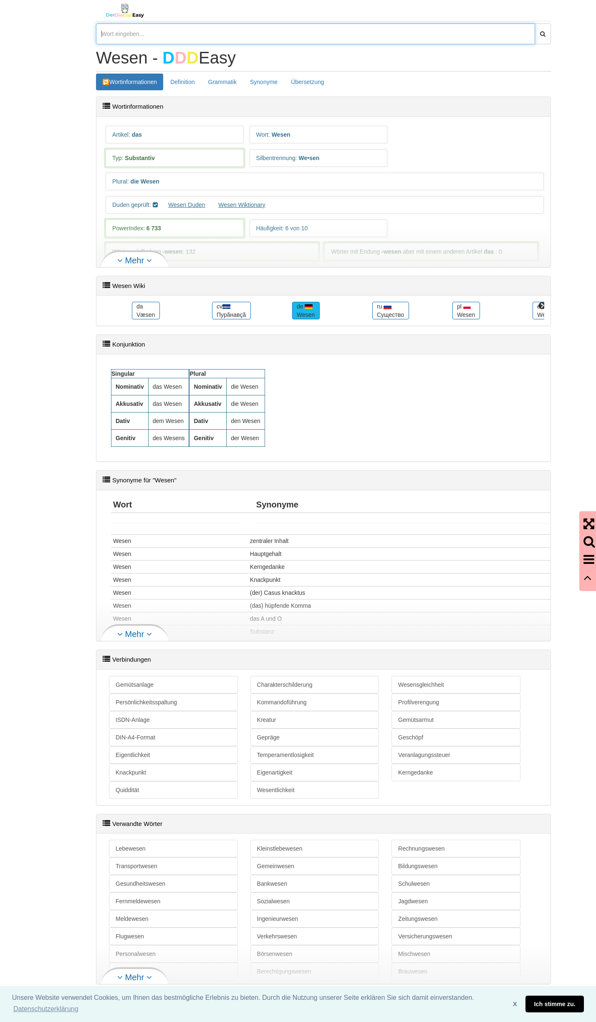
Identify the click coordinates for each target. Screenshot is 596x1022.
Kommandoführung (282, 702)
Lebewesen (131, 848)
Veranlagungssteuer (424, 755)
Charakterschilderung (285, 684)
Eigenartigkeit (275, 772)
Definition (182, 82)
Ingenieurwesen (277, 918)
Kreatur (266, 719)
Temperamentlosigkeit (285, 755)
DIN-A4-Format (135, 737)
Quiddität (127, 790)
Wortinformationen (133, 82)
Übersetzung (307, 82)
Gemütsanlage (135, 684)
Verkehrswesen (277, 936)
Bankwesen (272, 883)
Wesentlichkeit (276, 790)
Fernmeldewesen (138, 901)
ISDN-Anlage (133, 719)
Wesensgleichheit (421, 684)
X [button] (515, 1004)
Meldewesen (132, 918)
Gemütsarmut (416, 719)
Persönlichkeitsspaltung (146, 702)
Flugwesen (130, 936)
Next (542, 306)
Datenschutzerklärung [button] (45, 1008)
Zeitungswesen (417, 918)
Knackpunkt (131, 772)
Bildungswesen (417, 866)
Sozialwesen (273, 901)
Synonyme (264, 82)
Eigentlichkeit (133, 755)
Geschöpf (410, 737)
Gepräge (268, 737)
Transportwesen (136, 866)
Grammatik (222, 82)
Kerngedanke (415, 772)
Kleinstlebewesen (280, 848)
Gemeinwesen (276, 866)
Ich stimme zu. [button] (555, 1004)
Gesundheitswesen (140, 883)
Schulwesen (414, 883)
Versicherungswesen (425, 936)
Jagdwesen (413, 901)
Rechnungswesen (421, 848)
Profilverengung (418, 702)
